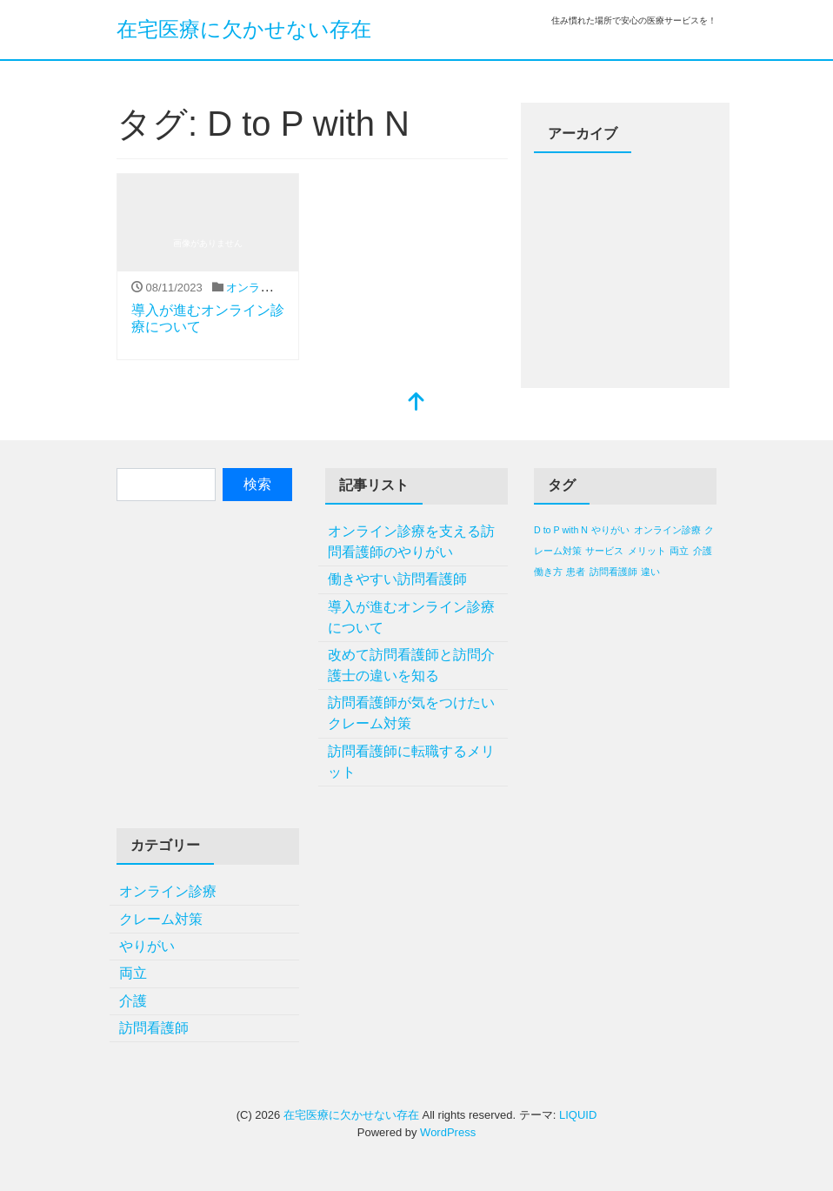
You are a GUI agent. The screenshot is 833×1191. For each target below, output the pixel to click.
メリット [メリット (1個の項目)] (647, 550)
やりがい (147, 946)
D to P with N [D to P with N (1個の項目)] (561, 530)
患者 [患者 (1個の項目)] (575, 571)
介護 (133, 1001)
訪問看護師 (154, 1027)
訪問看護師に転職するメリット (411, 762)
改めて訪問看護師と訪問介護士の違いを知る (411, 665)
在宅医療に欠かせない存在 (244, 29)
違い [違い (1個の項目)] (650, 571)
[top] (416, 403)
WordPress (448, 1132)
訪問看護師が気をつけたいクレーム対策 (411, 713)
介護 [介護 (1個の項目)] (702, 550)
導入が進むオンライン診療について (411, 617)
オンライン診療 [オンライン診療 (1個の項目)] (667, 530)
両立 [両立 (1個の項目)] (679, 550)
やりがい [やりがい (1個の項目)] (610, 530)
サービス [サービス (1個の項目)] (604, 550)
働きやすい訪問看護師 (397, 579)
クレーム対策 (161, 919)
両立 (133, 973)
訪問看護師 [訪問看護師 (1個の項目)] (613, 571)
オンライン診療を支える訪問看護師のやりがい (411, 541)
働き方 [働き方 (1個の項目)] (548, 571)
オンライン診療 (265, 287)
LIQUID (577, 1114)
